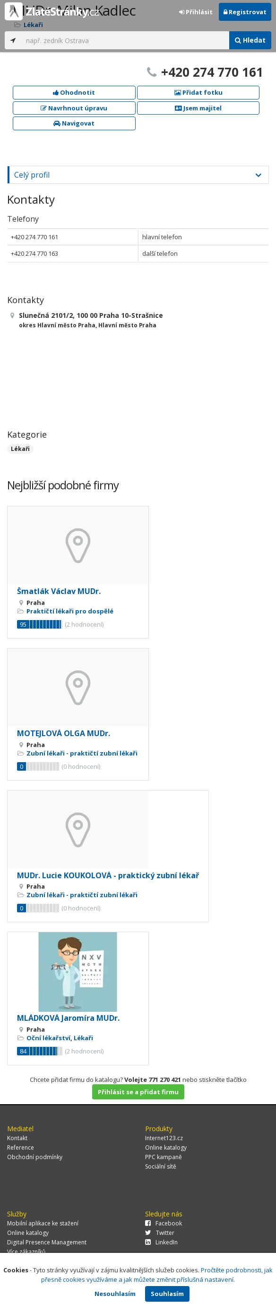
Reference (20, 1147)
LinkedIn (161, 1242)
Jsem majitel (198, 108)
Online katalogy (166, 1147)
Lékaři (20, 449)
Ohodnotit (74, 92)
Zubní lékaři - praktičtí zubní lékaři (82, 753)
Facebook (163, 1223)
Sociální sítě (160, 1166)
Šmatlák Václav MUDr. (59, 591)
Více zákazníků (26, 1252)
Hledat (250, 40)
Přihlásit (196, 12)
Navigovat (74, 123)
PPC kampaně (163, 1157)
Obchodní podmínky (34, 1157)
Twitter (159, 1233)
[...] (125, 40)
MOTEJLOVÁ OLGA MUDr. (63, 733)
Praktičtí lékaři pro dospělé (69, 611)
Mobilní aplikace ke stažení (42, 1223)
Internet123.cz (164, 1138)
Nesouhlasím (115, 1293)
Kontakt (17, 1138)
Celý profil (32, 175)
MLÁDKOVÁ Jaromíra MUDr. (68, 1018)
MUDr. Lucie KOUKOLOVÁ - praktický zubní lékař (108, 875)
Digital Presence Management (46, 1242)
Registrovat (245, 12)
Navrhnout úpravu (74, 108)
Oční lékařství (48, 1038)
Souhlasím (167, 1293)
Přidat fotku (198, 92)
